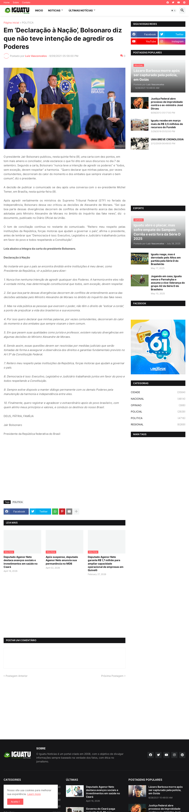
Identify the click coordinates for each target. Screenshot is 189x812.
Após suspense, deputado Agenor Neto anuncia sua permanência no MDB (62, 560)
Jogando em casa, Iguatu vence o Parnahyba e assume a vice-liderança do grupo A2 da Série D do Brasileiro (168, 283)
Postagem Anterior (16, 675)
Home (7, 2)
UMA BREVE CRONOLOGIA (167, 139)
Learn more (34, 794)
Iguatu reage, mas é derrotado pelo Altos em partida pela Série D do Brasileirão (166, 259)
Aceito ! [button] (15, 801)
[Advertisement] (64, 470)
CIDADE (158, 392)
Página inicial (11, 22)
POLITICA (27, 22)
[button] (173, 10)
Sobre (16, 2)
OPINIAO (158, 405)
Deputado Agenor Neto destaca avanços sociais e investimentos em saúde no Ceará (21, 561)
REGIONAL (158, 424)
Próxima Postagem (112, 675)
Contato (26, 2)
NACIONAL (158, 399)
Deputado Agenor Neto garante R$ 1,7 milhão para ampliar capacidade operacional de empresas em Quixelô (105, 563)
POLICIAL (158, 411)
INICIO (39, 10)
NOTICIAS (54, 10)
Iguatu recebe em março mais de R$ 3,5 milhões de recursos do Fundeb (167, 124)
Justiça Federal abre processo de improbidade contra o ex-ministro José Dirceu (167, 103)
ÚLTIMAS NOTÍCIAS (81, 10)
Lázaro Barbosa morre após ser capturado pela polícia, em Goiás (166, 790)
